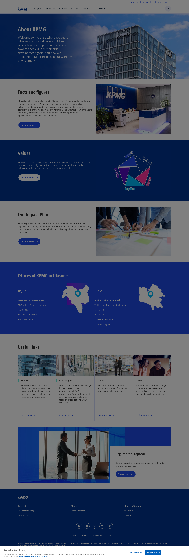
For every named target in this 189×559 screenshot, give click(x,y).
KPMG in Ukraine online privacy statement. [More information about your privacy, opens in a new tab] (34, 556)
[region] (94, 552)
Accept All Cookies (153, 552)
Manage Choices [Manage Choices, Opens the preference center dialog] (136, 552)
